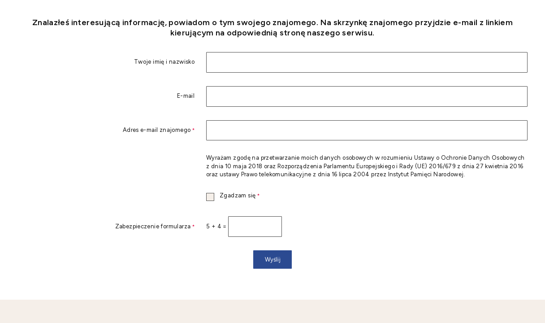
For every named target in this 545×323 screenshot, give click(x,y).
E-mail (186, 96)
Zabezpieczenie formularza (106, 227)
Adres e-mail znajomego (106, 130)
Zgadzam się (233, 196)
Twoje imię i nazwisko (164, 62)
